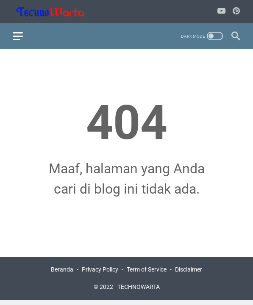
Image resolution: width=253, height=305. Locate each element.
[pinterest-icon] (236, 11)
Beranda (62, 269)
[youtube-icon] (221, 11)
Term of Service (147, 269)
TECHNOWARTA (138, 286)
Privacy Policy (100, 269)
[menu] (23, 36)
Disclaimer (188, 269)
